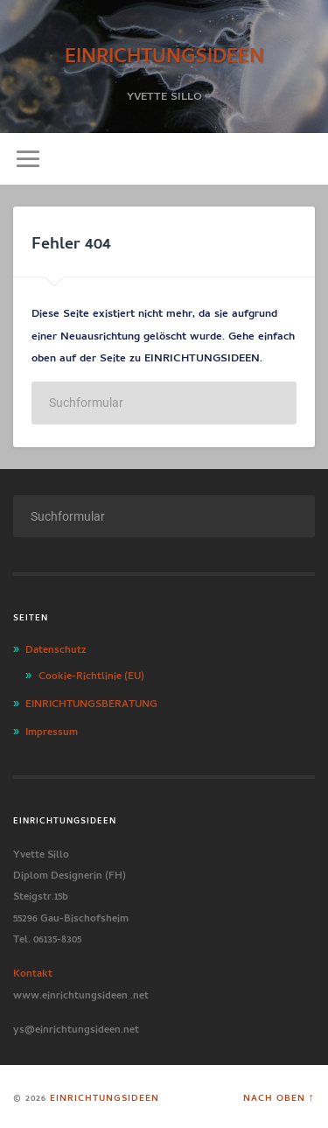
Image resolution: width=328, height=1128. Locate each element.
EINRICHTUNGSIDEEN (164, 52)
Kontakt (32, 971)
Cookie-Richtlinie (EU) (91, 674)
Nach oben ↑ (279, 1096)
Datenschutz (56, 647)
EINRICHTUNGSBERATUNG (91, 702)
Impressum (51, 730)
